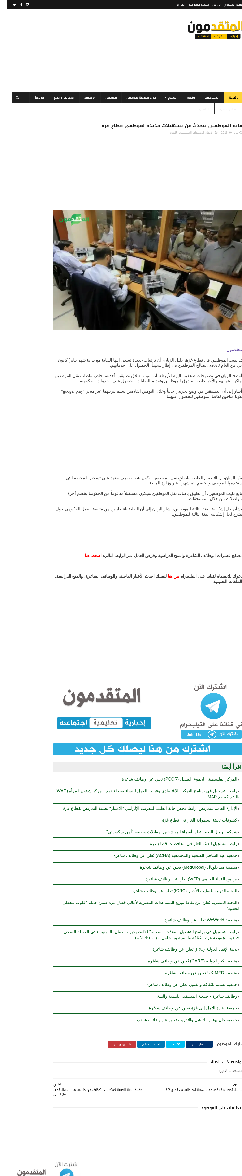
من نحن (210, 4)
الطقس (197, 109)
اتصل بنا (173, 4)
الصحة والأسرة (222, 109)
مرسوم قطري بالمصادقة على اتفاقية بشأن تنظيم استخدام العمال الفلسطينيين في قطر (28, 254)
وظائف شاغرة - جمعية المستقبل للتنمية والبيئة (190, 989)
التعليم (165, 97)
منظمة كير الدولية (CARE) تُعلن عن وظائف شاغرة (185, 954)
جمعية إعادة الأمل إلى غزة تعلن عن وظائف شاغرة (186, 1001)
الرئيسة (227, 97)
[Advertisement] (91, 51)
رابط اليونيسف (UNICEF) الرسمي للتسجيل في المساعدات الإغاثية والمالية (31, 318)
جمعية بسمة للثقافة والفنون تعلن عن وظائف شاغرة (185, 978)
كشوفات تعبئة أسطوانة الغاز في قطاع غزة (192, 813)
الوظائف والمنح (57, 97)
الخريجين (104, 97)
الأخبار (184, 97)
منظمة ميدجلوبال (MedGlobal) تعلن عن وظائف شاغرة (181, 860)
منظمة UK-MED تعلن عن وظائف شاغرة (194, 966)
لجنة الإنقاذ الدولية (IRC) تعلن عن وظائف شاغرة (188, 942)
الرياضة (32, 97)
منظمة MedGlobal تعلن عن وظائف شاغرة (30, 380)
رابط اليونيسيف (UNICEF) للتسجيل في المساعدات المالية (27, 230)
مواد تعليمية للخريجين (135, 97)
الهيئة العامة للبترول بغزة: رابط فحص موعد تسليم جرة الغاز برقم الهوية (27, 275)
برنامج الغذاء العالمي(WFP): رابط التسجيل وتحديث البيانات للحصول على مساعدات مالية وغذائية (29, 188)
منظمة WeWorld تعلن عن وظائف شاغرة (194, 913)
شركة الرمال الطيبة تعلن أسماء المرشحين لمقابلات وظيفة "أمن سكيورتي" (164, 825)
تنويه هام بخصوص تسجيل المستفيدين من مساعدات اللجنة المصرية (31, 340)
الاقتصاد (83, 97)
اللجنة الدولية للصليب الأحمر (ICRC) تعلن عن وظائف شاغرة (177, 884)
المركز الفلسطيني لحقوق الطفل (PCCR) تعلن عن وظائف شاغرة (172, 767)
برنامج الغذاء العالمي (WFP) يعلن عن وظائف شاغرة (184, 872)
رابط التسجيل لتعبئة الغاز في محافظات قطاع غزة (186, 837)
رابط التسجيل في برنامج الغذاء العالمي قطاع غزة (28, 208)
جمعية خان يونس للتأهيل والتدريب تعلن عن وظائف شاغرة (179, 1013)
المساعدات (205, 97)
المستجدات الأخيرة (174, 142)
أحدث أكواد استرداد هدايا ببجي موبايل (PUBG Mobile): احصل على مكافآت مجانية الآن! (27, 361)
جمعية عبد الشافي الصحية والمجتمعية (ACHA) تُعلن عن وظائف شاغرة (168, 848)
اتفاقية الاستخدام (227, 4)
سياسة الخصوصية (192, 4)
